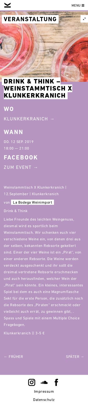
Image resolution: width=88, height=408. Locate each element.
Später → (75, 356)
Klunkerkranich (26, 118)
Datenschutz (44, 399)
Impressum (44, 391)
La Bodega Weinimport (32, 202)
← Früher (13, 356)
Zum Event (18, 167)
